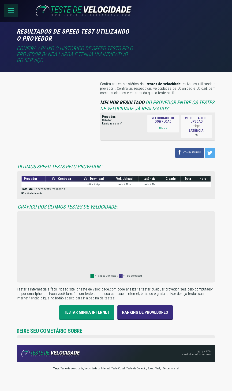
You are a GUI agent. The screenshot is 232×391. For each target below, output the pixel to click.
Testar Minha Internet (86, 312)
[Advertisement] (176, 34)
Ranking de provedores (145, 312)
